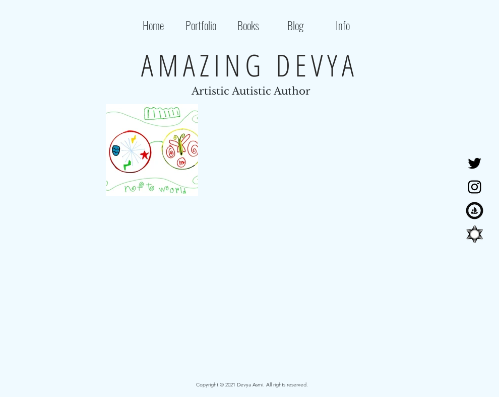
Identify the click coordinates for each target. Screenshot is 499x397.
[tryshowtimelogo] (474, 234)
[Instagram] (474, 187)
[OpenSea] (474, 210)
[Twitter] (474, 163)
